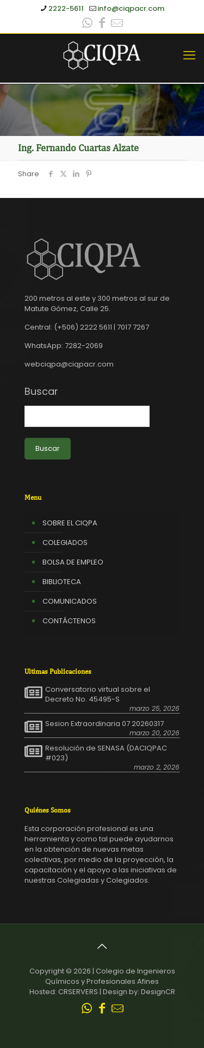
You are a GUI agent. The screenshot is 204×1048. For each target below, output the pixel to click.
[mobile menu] (189, 55)
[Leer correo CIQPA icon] (117, 24)
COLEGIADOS (65, 542)
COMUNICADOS (69, 601)
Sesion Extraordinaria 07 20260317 (104, 724)
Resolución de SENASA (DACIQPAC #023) (106, 753)
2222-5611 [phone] (66, 8)
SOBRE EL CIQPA (69, 523)
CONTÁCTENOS (69, 621)
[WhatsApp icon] (88, 24)
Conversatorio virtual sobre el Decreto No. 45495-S (97, 694)
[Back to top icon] (102, 946)
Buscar (41, 392)
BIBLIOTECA (61, 581)
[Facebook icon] (102, 24)
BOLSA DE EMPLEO (72, 562)
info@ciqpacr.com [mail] (130, 8)
